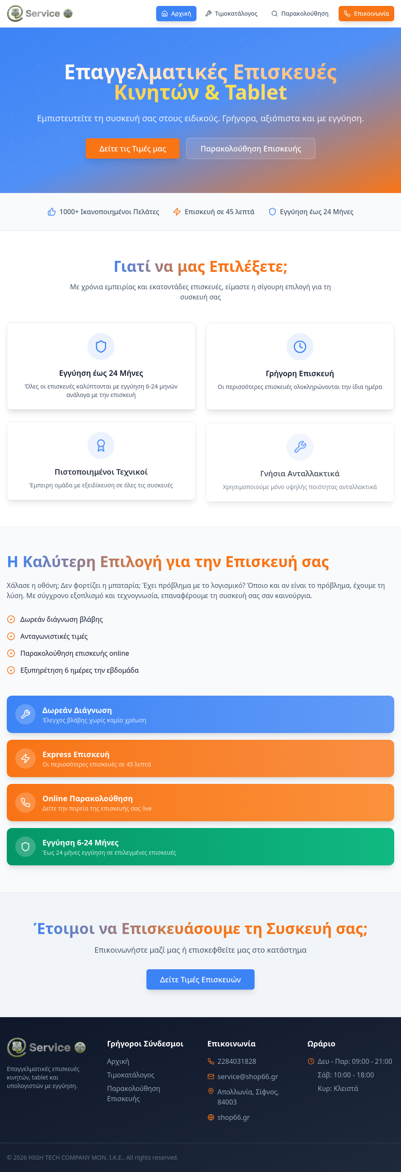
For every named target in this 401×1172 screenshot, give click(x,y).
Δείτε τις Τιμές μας (132, 149)
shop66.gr (234, 1117)
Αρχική (118, 1061)
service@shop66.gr (248, 1076)
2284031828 (237, 1061)
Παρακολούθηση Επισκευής (250, 149)
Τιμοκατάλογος (130, 1075)
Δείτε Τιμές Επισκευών (200, 981)
